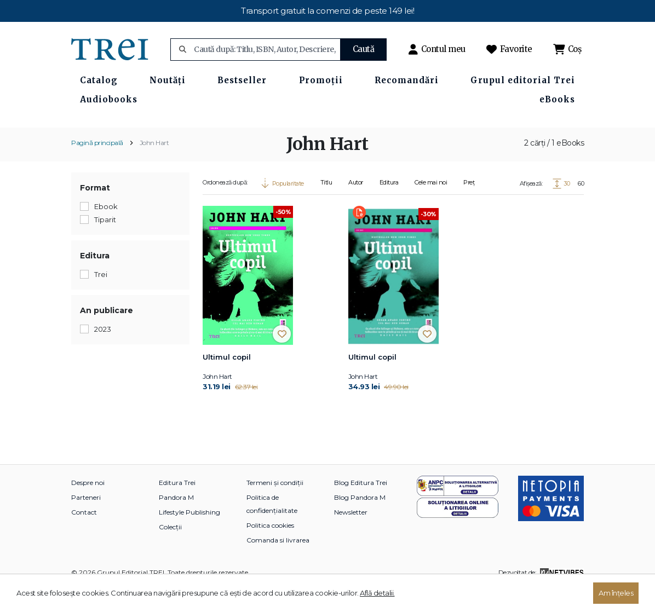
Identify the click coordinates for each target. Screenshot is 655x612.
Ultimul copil (227, 381)
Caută (364, 49)
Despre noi (88, 507)
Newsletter (350, 536)
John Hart (154, 167)
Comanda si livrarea (277, 564)
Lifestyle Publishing (189, 536)
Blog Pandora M (360, 521)
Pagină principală (97, 167)
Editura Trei (177, 507)
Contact (84, 536)
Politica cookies (270, 549)
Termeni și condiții (274, 507)
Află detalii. (377, 592)
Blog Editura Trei (360, 507)
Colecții (170, 551)
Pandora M (176, 521)
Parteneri (86, 521)
